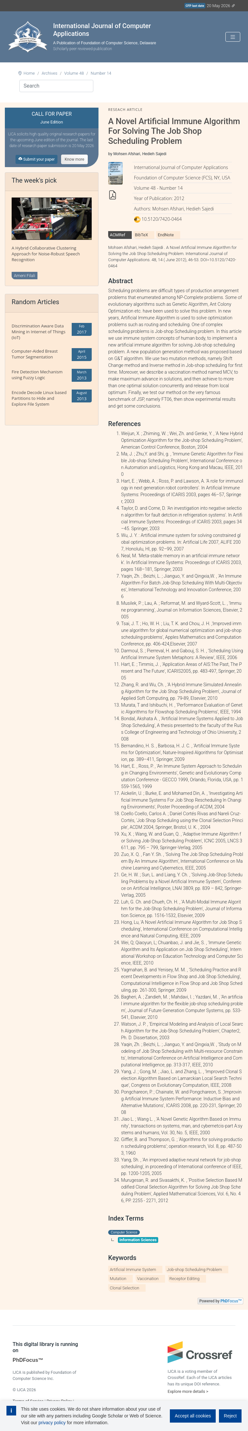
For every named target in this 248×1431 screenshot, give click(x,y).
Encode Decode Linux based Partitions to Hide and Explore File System (39, 398)
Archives (49, 73)
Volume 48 (74, 73)
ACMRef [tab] (117, 234)
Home (29, 73)
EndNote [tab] (166, 234)
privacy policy (52, 1422)
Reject (230, 1415)
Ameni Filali (24, 275)
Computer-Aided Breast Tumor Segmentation (35, 354)
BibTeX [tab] (141, 234)
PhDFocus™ (28, 1360)
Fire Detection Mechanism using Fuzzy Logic (37, 374)
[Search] (56, 86)
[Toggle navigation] (232, 37)
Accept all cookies (193, 1415)
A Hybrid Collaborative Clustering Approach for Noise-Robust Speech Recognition (46, 253)
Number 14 (101, 73)
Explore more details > (188, 1391)
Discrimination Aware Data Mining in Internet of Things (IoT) (39, 331)
